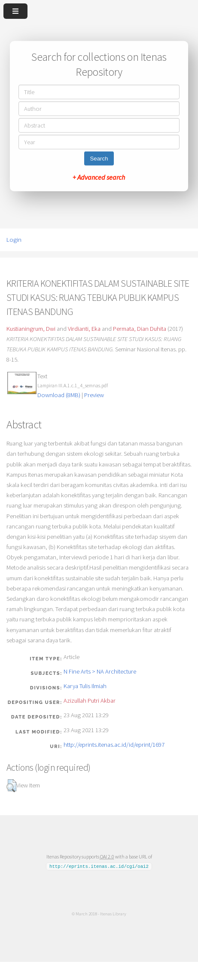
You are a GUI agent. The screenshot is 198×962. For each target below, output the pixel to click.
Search (99, 158)
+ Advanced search (99, 177)
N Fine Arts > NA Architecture (100, 671)
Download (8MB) (58, 395)
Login (13, 239)
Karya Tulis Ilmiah (85, 686)
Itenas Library (113, 914)
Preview (94, 395)
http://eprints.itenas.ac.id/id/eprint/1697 (114, 744)
